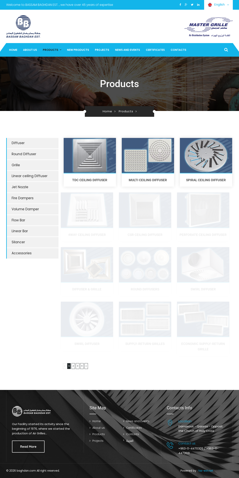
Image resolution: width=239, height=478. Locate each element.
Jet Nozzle (20, 187)
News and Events (127, 50)
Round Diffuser (24, 154)
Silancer (18, 242)
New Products (78, 50)
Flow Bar (18, 220)
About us (30, 50)
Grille (16, 165)
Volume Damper (25, 209)
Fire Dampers (23, 198)
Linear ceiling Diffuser (29, 176)
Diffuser (18, 143)
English (218, 5)
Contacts (178, 50)
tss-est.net (205, 471)
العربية (129, 440)
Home (13, 50)
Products (50, 50)
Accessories (22, 253)
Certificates (155, 50)
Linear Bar (20, 231)
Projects (102, 50)
